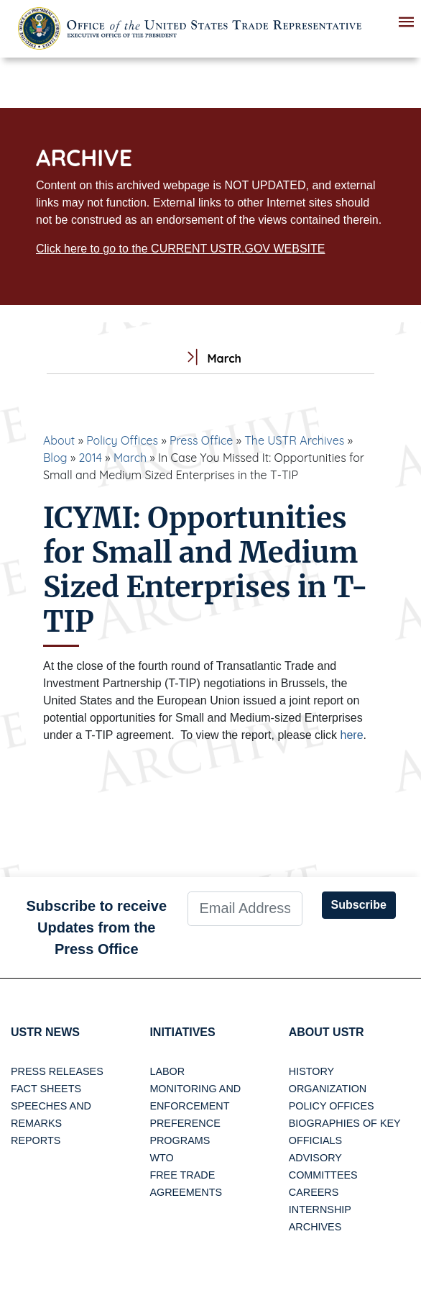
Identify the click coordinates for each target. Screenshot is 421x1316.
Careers (314, 1192)
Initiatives (182, 1032)
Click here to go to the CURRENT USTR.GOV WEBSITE (180, 248)
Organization (327, 1088)
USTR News (45, 1032)
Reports (35, 1140)
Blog (55, 457)
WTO (161, 1157)
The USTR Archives (294, 440)
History (311, 1071)
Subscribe (359, 905)
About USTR (326, 1032)
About (59, 440)
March (130, 457)
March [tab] (210, 358)
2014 (90, 457)
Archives (315, 1227)
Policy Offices (122, 440)
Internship (320, 1209)
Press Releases (57, 1071)
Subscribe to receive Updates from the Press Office (96, 927)
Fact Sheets (46, 1088)
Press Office (201, 440)
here (352, 735)
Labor (167, 1071)
